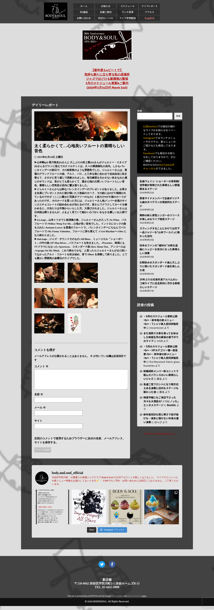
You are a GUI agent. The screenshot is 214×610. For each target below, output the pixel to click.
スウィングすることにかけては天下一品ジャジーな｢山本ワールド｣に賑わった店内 (160, 232)
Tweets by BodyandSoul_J (159, 433)
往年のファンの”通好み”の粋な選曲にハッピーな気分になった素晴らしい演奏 (160, 249)
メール (40, 411)
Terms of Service (134, 600)
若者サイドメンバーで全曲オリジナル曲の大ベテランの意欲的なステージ (160, 202)
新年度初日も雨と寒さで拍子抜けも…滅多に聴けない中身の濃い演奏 (161, 418)
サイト (38, 424)
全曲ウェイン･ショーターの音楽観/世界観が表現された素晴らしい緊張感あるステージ (160, 185)
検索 (139, 111)
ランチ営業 (127, 12)
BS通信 (84, 12)
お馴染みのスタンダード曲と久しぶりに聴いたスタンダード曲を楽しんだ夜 (160, 266)
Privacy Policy (117, 600)
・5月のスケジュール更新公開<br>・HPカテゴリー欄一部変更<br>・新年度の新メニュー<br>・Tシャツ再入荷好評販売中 (160, 354)
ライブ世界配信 (127, 18)
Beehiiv (171, 405)
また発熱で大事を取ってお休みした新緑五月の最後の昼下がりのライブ (161, 337)
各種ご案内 (106, 12)
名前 (38, 398)
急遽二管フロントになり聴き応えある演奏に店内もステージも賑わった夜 (161, 388)
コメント (41, 366)
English (149, 18)
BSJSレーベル (105, 18)
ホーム (83, 6)
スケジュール (128, 6)
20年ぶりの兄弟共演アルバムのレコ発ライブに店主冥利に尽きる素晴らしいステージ (160, 283)
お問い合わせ (84, 18)
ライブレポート (149, 6)
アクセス (149, 12)
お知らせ (105, 6)
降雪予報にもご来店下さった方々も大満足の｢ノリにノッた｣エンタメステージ (161, 401)
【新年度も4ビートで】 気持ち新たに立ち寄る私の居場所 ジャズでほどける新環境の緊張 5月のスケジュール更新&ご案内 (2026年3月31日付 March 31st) (107, 78)
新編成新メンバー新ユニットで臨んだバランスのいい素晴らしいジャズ (161, 374)
